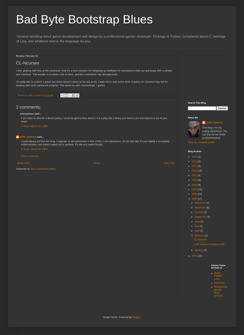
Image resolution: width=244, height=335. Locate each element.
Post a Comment (30, 156)
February (200, 235)
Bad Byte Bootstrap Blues (84, 19)
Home (96, 163)
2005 (195, 198)
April (197, 230)
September (201, 216)
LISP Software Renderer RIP (209, 244)
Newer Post (23, 163)
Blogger (136, 317)
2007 (195, 189)
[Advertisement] (208, 75)
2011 (195, 170)
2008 (195, 184)
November (200, 207)
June (197, 221)
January (199, 250)
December (200, 202)
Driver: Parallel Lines (218, 276)
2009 (195, 180)
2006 (195, 194)
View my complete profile (201, 142)
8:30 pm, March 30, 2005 (34, 149)
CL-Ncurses (200, 239)
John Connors (28, 137)
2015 (195, 156)
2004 (195, 256)
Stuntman (219, 282)
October (199, 212)
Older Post (169, 163)
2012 (195, 166)
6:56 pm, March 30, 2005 (34, 126)
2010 (195, 175)
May (197, 226)
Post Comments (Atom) (43, 169)
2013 (195, 161)
